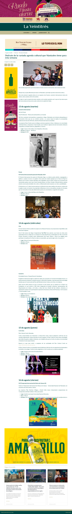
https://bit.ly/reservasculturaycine (27, 345)
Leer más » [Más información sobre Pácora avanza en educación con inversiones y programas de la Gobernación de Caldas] (51, 497)
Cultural (21, 52)
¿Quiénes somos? (43, 32)
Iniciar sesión (68, 512)
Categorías (26, 33)
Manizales (25, 52)
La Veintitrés (36, 26)
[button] (49, 33)
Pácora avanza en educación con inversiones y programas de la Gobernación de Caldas (57, 487)
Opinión (34, 32)
